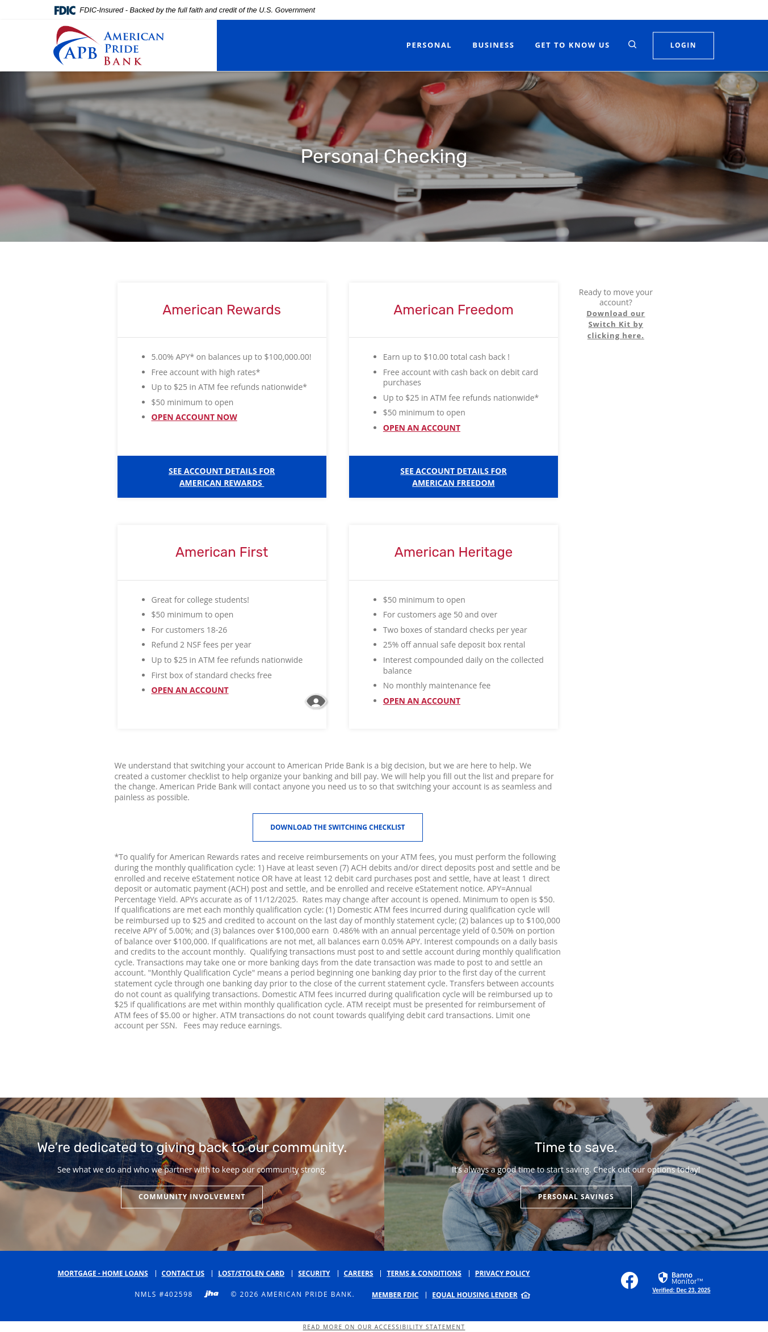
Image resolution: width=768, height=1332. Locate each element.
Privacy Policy (502, 1273)
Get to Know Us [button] (572, 45)
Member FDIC (395, 1295)
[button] (221, 477)
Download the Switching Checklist (337, 827)
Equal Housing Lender (474, 1295)
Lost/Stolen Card (251, 1273)
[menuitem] (399, 1295)
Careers (358, 1273)
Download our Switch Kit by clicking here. (615, 324)
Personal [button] (429, 45)
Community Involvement (192, 1196)
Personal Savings (576, 1196)
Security (314, 1273)
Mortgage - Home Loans (103, 1273)
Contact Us (183, 1273)
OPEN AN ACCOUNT (421, 427)
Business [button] (493, 45)
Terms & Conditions (424, 1273)
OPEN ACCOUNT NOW (194, 416)
